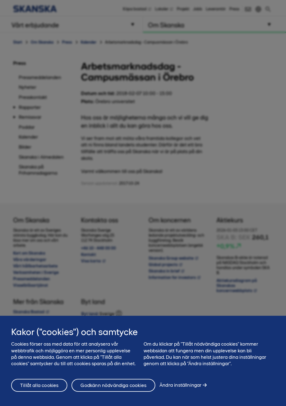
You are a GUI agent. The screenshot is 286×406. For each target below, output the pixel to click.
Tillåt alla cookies (39, 389)
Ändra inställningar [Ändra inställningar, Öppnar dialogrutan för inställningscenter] (180, 388)
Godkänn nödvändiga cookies (113, 389)
